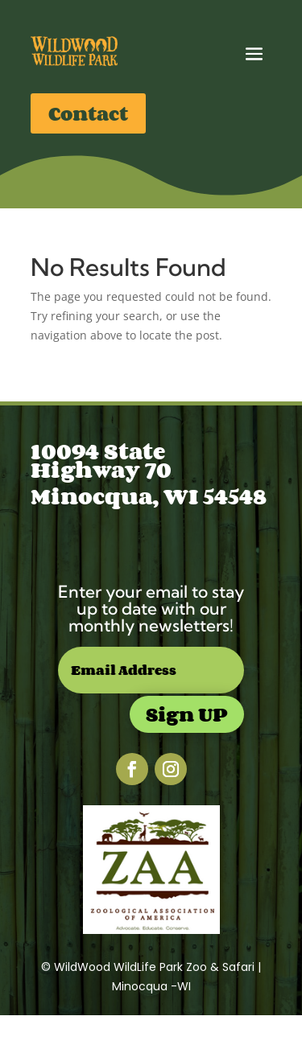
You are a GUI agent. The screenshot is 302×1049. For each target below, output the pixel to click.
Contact (88, 113)
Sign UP (187, 714)
